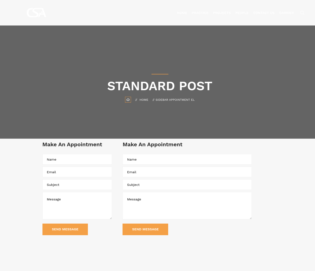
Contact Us (264, 13)
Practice (200, 13)
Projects (222, 13)
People (241, 13)
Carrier (286, 13)
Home (182, 13)
